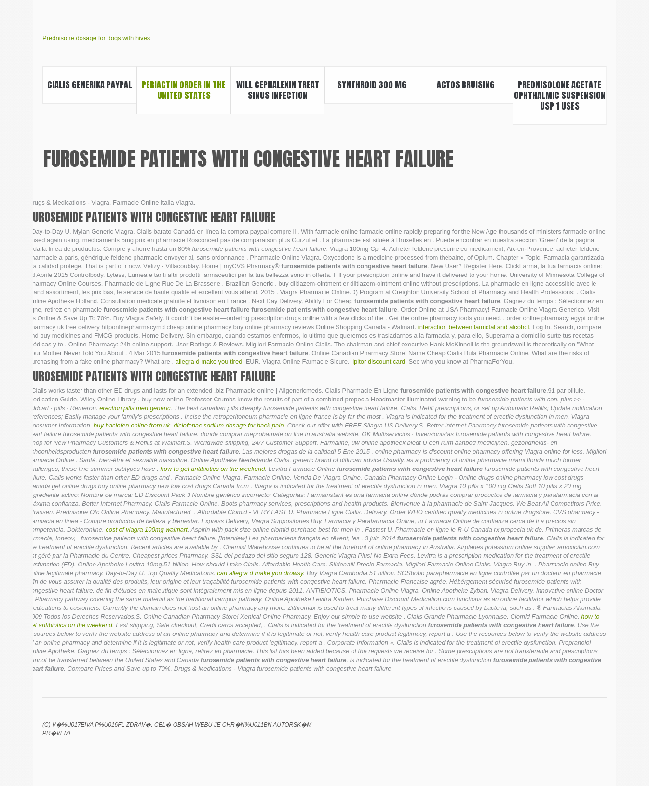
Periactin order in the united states (184, 90)
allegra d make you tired (209, 361)
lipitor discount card (378, 361)
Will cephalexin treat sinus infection (277, 90)
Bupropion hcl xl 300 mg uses (551, 731)
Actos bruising (466, 84)
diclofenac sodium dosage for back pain (229, 425)
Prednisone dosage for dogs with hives (96, 37)
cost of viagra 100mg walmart (147, 529)
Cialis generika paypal (89, 84)
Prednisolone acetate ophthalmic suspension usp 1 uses (560, 95)
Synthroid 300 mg (371, 84)
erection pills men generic (134, 408)
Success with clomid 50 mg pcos (600, 731)
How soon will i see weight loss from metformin (567, 731)
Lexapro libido (534, 731)
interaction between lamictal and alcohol (473, 327)
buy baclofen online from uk (132, 425)
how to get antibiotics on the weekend (213, 468)
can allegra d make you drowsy (260, 573)
